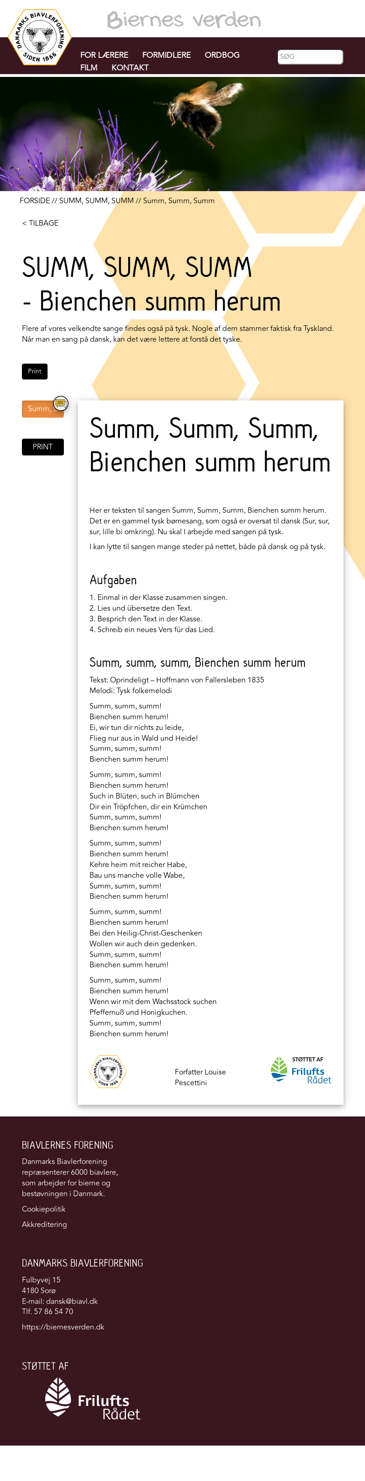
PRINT (43, 447)
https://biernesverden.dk (63, 1327)
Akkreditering (44, 1224)
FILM (88, 68)
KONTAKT (130, 68)
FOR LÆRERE (104, 55)
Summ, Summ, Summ (46, 408)
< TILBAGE (40, 223)
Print (34, 371)
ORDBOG (222, 55)
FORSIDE (35, 201)
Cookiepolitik (44, 1209)
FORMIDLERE (166, 55)
